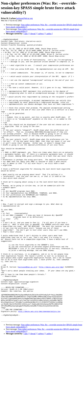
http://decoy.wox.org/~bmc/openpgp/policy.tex (39, 366)
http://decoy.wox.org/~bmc (51, 313)
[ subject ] (41, 34)
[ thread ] (33, 34)
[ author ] (49, 34)
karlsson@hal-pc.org (24, 18)
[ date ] (26, 34)
